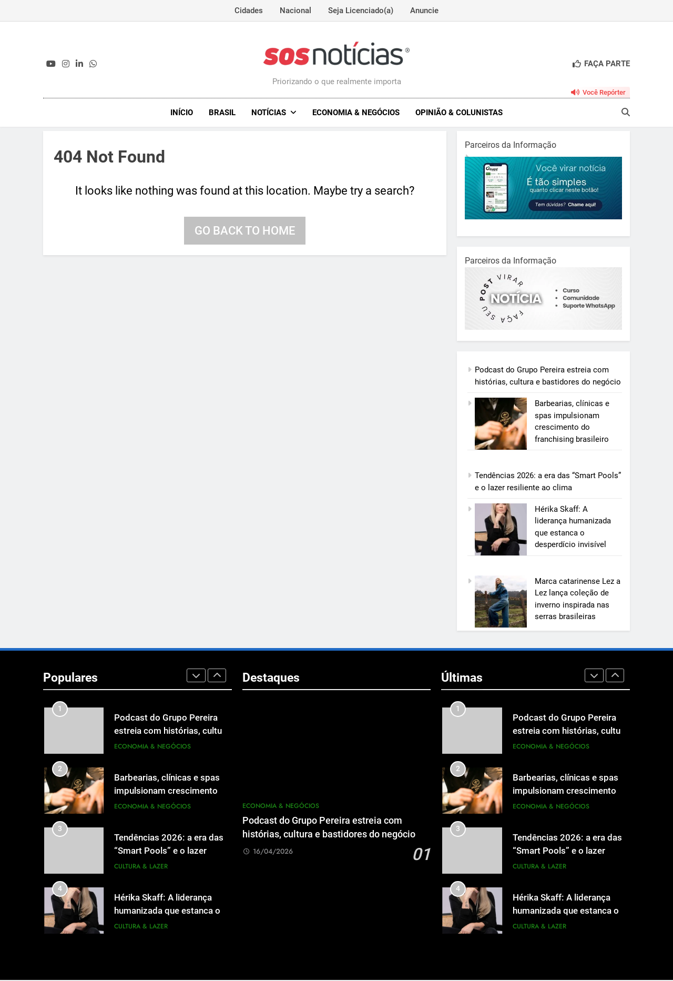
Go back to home (245, 231)
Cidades (248, 10)
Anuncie (424, 10)
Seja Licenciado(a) (360, 10)
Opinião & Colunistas (459, 112)
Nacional (295, 10)
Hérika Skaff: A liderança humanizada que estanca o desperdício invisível (167, 912)
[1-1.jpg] (543, 218)
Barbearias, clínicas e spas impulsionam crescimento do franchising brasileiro (172, 792)
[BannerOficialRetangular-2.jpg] (543, 328)
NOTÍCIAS (268, 112)
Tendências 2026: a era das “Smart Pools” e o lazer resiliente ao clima (168, 852)
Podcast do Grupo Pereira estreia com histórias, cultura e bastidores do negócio (172, 732)
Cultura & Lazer (141, 867)
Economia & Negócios (356, 112)
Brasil (222, 112)
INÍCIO (181, 112)
